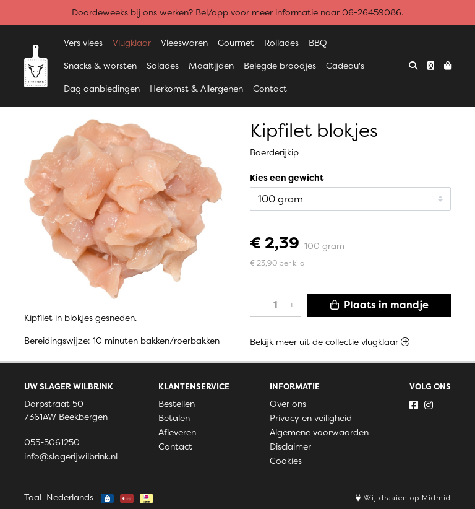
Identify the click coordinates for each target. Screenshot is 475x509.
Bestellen (176, 403)
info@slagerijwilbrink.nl (71, 456)
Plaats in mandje (379, 304)
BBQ (318, 42)
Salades (163, 65)
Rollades (281, 42)
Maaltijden (211, 65)
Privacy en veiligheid (311, 418)
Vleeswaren (184, 42)
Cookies (286, 460)
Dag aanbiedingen (102, 88)
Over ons (288, 403)
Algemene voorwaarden (319, 432)
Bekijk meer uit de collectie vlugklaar (329, 341)
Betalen (174, 418)
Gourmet (236, 42)
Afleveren (177, 432)
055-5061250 (52, 442)
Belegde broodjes (280, 65)
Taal (32, 497)
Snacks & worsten (100, 65)
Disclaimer (290, 446)
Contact (270, 88)
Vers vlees (83, 42)
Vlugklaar (132, 42)
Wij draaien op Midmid (403, 498)
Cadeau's (345, 65)
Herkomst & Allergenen (196, 88)
